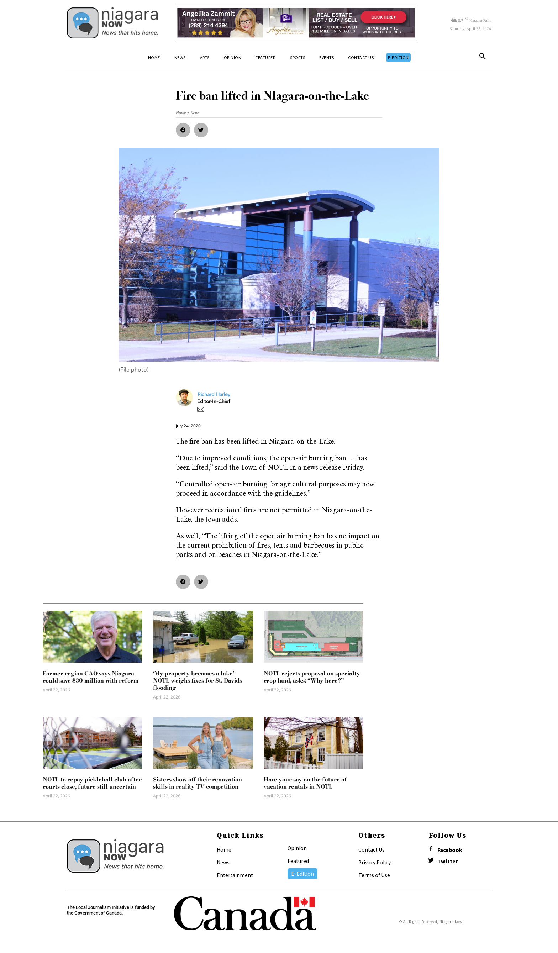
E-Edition (302, 873)
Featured (298, 860)
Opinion (297, 848)
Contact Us (371, 849)
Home (224, 849)
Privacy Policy (374, 862)
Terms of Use (374, 875)
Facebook (449, 850)
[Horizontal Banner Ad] (296, 23)
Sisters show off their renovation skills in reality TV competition (197, 783)
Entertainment (235, 875)
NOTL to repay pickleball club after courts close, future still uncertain (92, 783)
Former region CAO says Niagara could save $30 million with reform (90, 677)
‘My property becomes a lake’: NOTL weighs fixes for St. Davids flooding (197, 680)
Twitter (447, 861)
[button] (482, 57)
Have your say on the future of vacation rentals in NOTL (305, 783)
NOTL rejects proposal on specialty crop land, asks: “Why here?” (312, 677)
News (223, 862)
